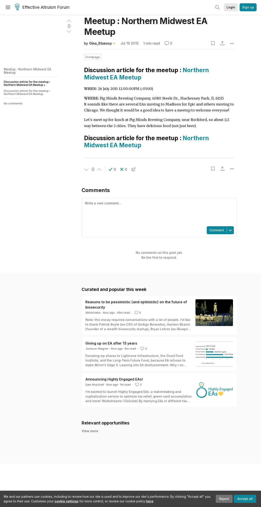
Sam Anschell (94, 384)
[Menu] (8, 7)
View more (90, 431)
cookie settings (66, 501)
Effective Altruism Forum (42, 7)
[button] (112, 169)
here (149, 501)
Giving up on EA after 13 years (111, 343)
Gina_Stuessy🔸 (102, 43)
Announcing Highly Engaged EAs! (114, 379)
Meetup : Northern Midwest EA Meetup (27, 70)
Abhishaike (93, 312)
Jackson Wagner (97, 348)
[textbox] (158, 212)
